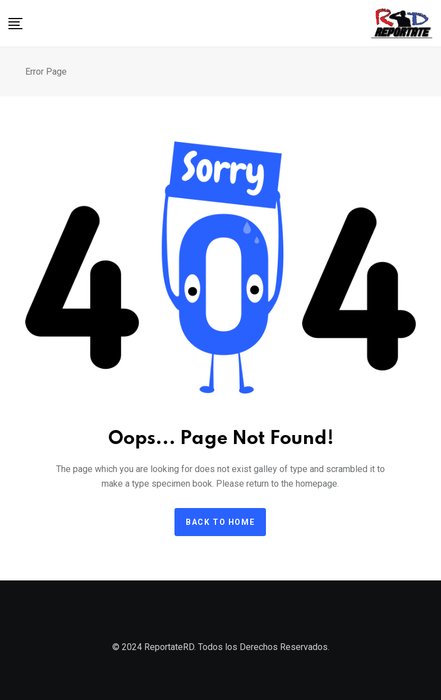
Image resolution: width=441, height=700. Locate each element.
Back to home (220, 522)
